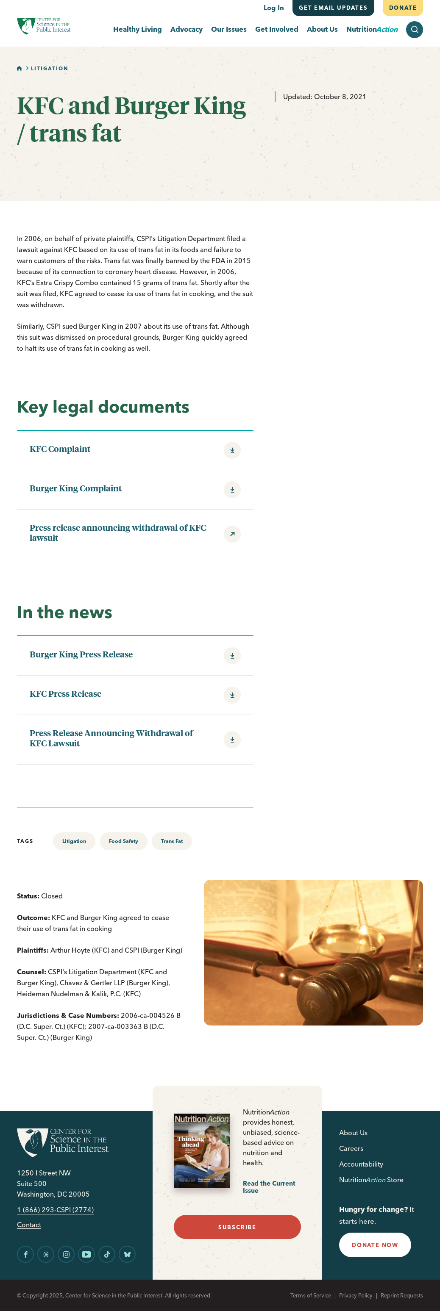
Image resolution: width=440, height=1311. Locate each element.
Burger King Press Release (81, 654)
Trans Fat (172, 841)
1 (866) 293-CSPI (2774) (55, 1210)
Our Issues (229, 29)
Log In (274, 7)
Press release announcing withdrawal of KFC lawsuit (118, 532)
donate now (375, 1245)
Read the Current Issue (269, 1187)
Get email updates (333, 7)
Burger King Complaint (76, 488)
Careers (351, 1148)
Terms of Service (310, 1295)
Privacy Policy (356, 1295)
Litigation (49, 68)
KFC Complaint (60, 448)
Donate (403, 7)
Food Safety (123, 841)
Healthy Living (137, 29)
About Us (322, 29)
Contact (29, 1225)
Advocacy (186, 29)
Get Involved (276, 29)
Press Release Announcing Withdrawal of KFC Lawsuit (111, 738)
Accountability (361, 1164)
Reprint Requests (402, 1295)
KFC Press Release (65, 693)
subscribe (237, 1227)
